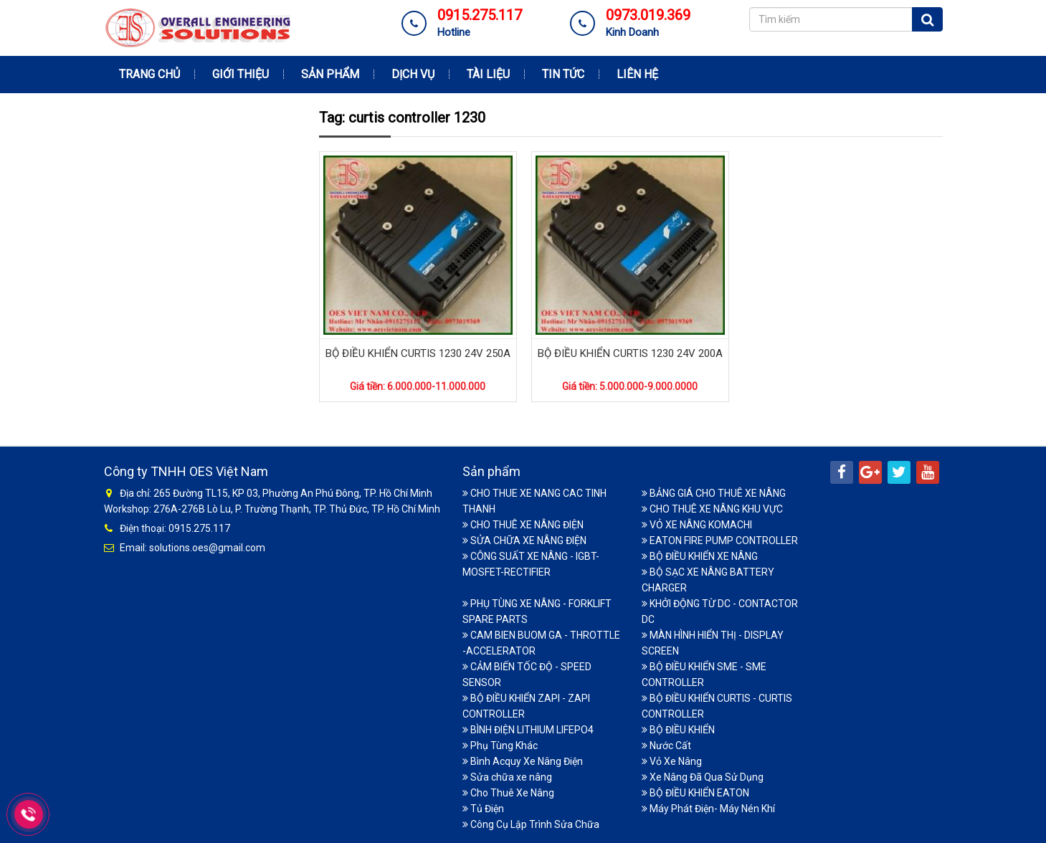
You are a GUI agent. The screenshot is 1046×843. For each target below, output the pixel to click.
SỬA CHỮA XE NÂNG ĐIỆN (524, 540)
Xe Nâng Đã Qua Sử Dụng (703, 777)
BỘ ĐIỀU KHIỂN (678, 729)
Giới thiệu (240, 74)
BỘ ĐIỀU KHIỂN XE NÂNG (700, 556)
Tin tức (563, 74)
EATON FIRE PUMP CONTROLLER (720, 540)
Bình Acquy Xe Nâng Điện (522, 761)
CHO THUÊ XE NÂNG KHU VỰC (712, 509)
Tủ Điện (483, 808)
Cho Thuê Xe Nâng (508, 793)
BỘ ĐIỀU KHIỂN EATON (695, 793)
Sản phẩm (330, 74)
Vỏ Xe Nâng (672, 761)
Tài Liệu (488, 74)
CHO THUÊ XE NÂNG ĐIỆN (523, 524)
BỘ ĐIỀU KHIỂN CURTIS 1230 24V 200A (630, 353)
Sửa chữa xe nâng (507, 777)
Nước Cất (666, 745)
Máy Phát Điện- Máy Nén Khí (708, 808)
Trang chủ (149, 74)
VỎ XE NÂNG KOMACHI (697, 524)
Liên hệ (637, 74)
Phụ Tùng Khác (500, 745)
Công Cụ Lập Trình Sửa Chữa (530, 824)
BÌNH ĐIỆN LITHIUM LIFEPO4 (528, 729)
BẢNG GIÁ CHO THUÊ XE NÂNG (714, 493)
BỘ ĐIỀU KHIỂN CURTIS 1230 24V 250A (417, 353)
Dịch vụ (412, 74)
